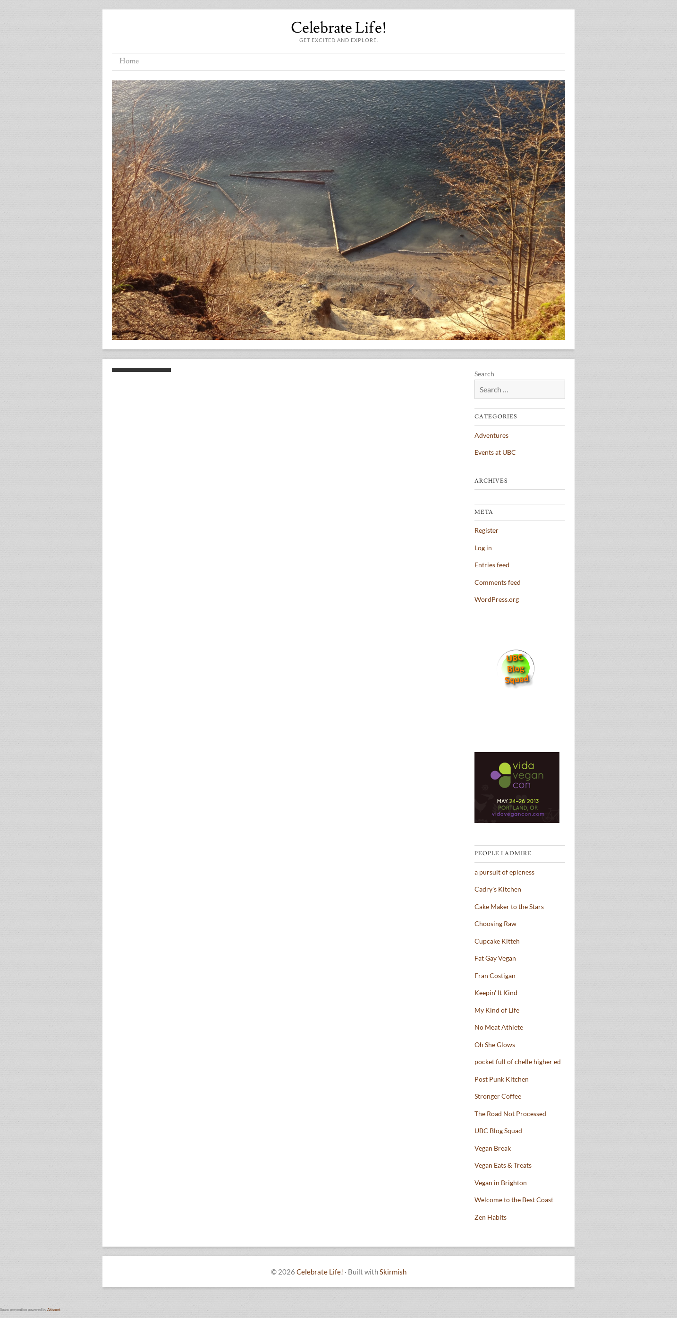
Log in (483, 548)
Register (486, 530)
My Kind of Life (496, 1010)
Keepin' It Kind (495, 992)
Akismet (53, 1309)
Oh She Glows (494, 1045)
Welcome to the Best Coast (513, 1200)
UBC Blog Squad (498, 1131)
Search (484, 374)
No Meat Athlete (498, 1027)
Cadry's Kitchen (497, 889)
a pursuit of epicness (504, 872)
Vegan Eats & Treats (503, 1165)
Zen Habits (490, 1217)
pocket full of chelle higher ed (517, 1062)
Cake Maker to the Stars (509, 906)
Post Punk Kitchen (501, 1079)
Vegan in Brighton (500, 1183)
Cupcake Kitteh (497, 941)
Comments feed (497, 582)
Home (129, 61)
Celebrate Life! (339, 28)
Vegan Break (492, 1148)
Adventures (491, 435)
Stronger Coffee (497, 1096)
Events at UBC (495, 452)
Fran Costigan (495, 975)
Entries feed (491, 565)
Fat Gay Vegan (495, 958)
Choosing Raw (495, 923)
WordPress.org (496, 599)
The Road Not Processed (510, 1114)
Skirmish (393, 1271)
